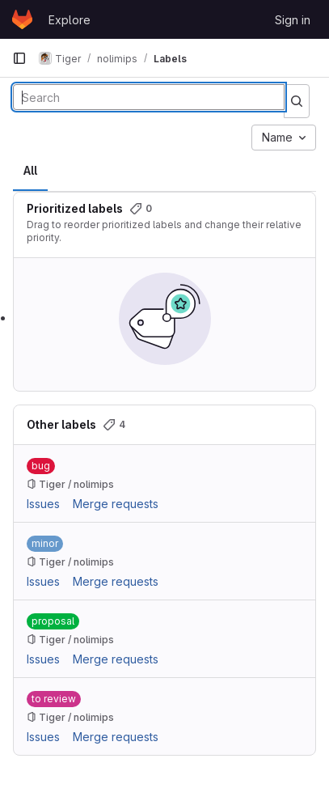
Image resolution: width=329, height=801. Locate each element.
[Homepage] (22, 19)
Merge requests (115, 504)
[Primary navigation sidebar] (19, 58)
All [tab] (30, 170)
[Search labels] (149, 97)
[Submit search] (297, 101)
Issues (43, 504)
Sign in (292, 20)
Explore (70, 20)
